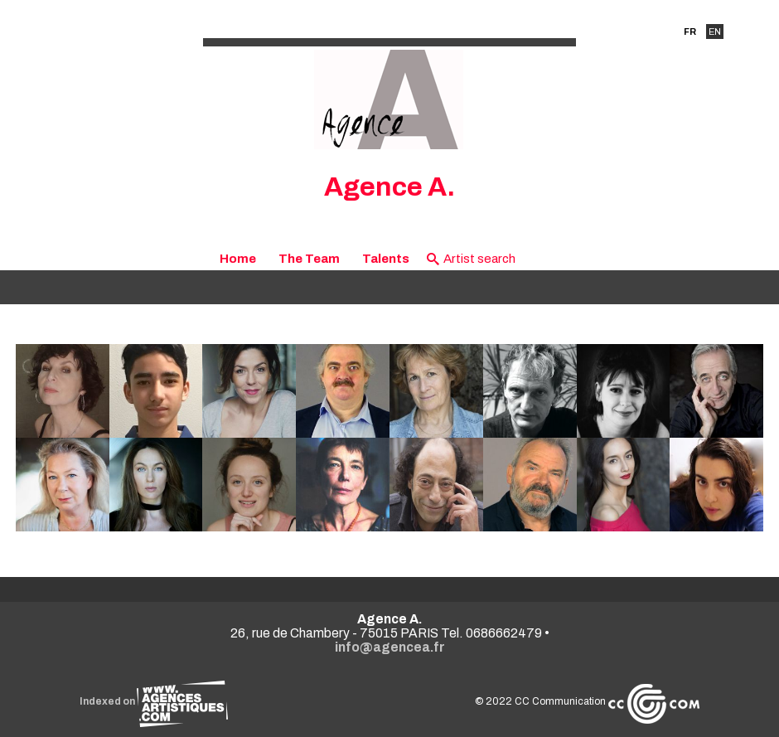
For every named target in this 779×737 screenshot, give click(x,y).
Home (238, 258)
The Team (309, 258)
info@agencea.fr (390, 647)
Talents (385, 258)
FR (690, 31)
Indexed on (154, 701)
